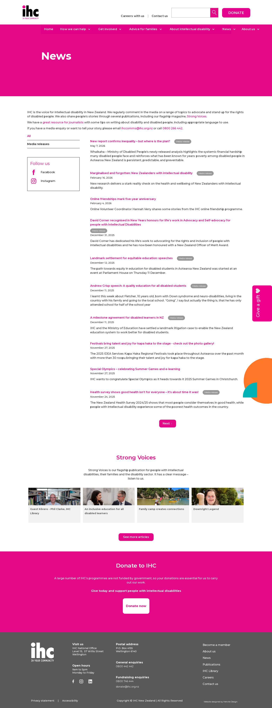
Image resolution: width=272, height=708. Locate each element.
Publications (211, 664)
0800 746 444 (124, 681)
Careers (208, 677)
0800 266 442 (173, 128)
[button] (74, 29)
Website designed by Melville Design (220, 701)
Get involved (107, 29)
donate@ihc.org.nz (127, 686)
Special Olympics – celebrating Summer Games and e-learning (135, 369)
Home (48, 29)
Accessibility (70, 700)
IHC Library (210, 671)
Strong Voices (196, 116)
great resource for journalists (63, 122)
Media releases (38, 144)
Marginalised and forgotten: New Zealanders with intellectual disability (141, 173)
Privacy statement (42, 700)
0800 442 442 (124, 666)
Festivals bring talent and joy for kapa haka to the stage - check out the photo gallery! (152, 343)
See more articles (136, 537)
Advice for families (143, 29)
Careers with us (132, 16)
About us (248, 29)
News (226, 29)
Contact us (160, 16)
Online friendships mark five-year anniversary (123, 199)
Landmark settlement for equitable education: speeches (131, 258)
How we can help (73, 29)
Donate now (136, 606)
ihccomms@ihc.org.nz (137, 128)
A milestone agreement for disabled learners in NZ (127, 317)
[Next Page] (167, 424)
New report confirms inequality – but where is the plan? (130, 141)
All (29, 136)
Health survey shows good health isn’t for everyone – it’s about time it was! (144, 392)
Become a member (216, 645)
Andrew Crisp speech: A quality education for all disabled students (138, 285)
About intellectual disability (190, 29)
